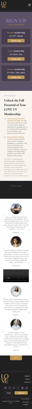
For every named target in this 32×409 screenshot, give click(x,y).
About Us (27, 376)
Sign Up (21, 393)
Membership (16, 41)
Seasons (27, 379)
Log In (9, 393)
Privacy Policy (25, 399)
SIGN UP (16, 357)
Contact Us (27, 382)
